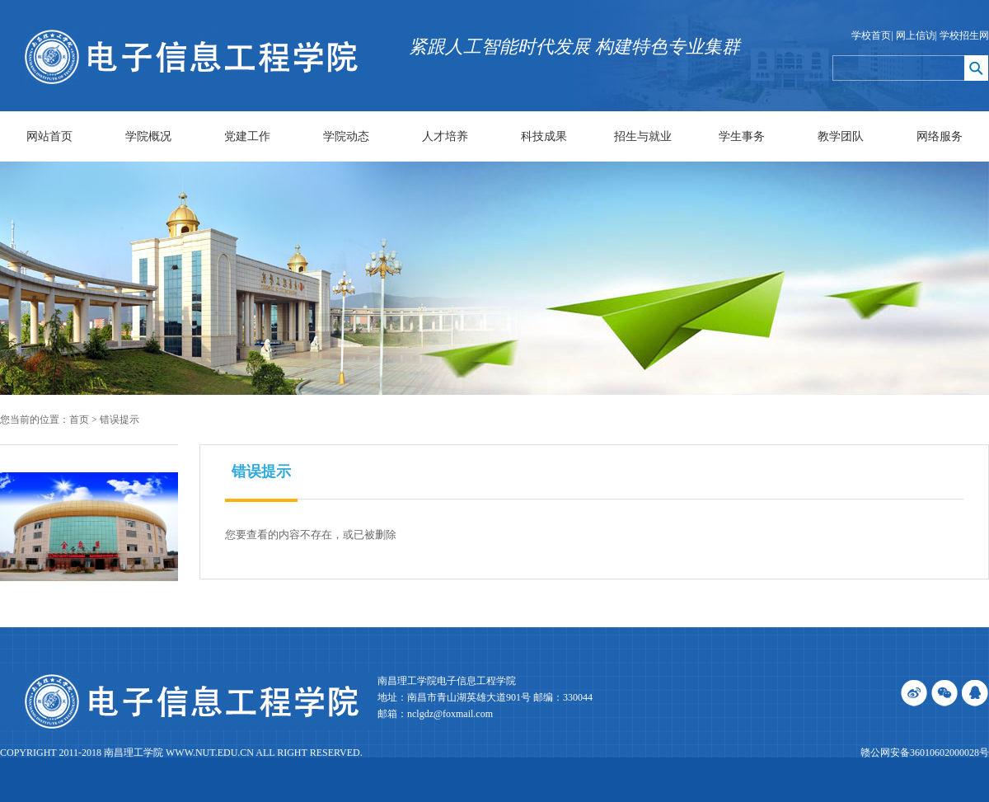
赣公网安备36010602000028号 (924, 752)
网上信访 (915, 35)
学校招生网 (964, 35)
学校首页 (871, 35)
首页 (79, 419)
